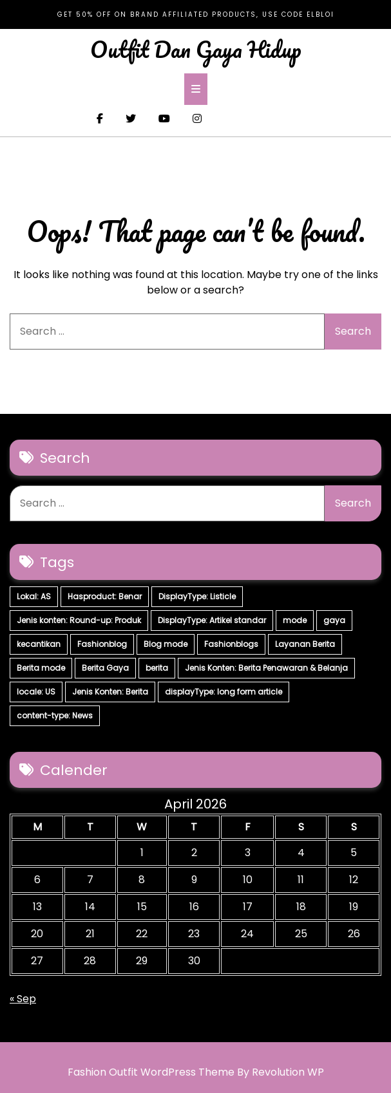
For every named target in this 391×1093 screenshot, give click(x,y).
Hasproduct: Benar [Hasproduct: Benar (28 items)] (105, 596)
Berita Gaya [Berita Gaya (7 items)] (105, 667)
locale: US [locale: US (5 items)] (36, 691)
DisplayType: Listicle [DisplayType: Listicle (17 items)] (197, 596)
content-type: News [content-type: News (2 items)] (55, 715)
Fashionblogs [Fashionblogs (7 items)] (231, 644)
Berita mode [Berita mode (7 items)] (41, 667)
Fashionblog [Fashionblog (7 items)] (102, 644)
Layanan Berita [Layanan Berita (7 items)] (305, 644)
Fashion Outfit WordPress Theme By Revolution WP (196, 1072)
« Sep (23, 998)
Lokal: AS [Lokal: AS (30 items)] (34, 596)
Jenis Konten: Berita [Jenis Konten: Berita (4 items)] (110, 691)
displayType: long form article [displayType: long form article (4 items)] (223, 691)
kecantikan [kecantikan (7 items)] (39, 644)
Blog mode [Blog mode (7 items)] (165, 644)
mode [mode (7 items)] (295, 620)
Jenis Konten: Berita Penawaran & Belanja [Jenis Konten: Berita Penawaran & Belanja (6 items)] (266, 667)
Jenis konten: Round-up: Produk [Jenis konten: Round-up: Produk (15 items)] (79, 620)
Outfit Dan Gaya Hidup (195, 49)
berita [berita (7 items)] (157, 667)
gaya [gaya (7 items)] (334, 620)
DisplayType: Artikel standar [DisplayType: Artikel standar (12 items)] (212, 620)
